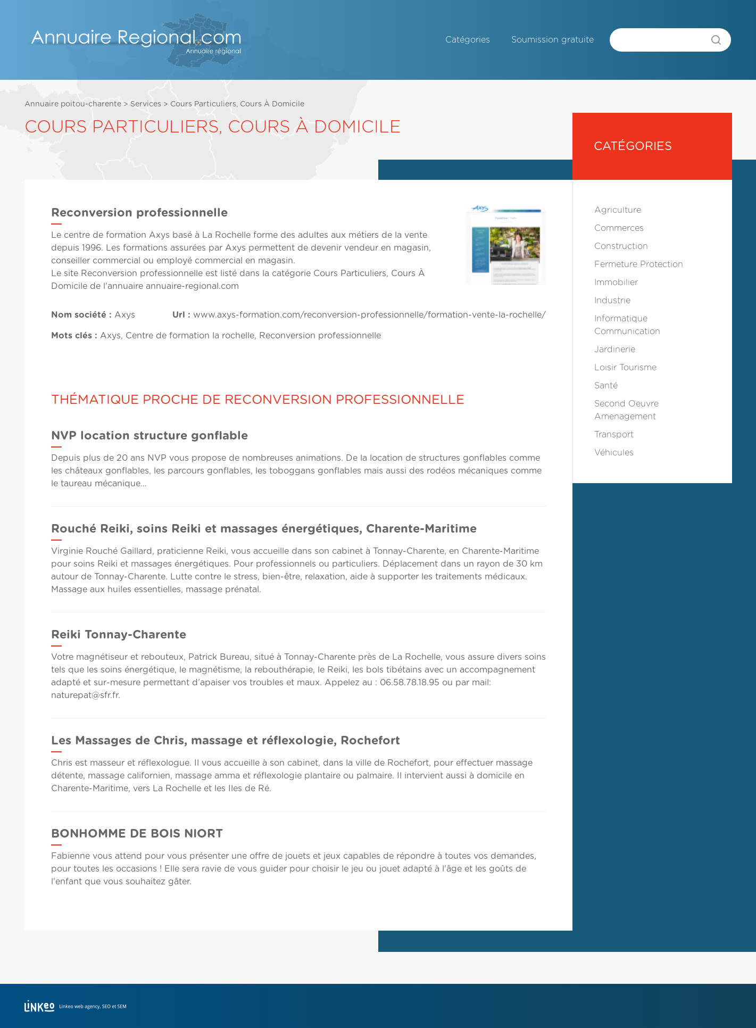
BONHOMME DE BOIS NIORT (137, 834)
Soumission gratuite (552, 40)
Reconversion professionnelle (142, 273)
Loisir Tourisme (625, 367)
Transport (614, 434)
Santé (606, 386)
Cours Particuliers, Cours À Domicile (237, 104)
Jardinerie (614, 349)
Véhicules (614, 453)
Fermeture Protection (638, 264)
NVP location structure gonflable (149, 436)
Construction (621, 246)
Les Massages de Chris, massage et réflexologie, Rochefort (225, 741)
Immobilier (616, 282)
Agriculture (617, 210)
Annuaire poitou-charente (72, 104)
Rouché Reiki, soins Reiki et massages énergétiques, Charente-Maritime (264, 529)
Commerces (619, 228)
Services (145, 104)
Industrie (612, 300)
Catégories (467, 40)
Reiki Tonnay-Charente (118, 635)
